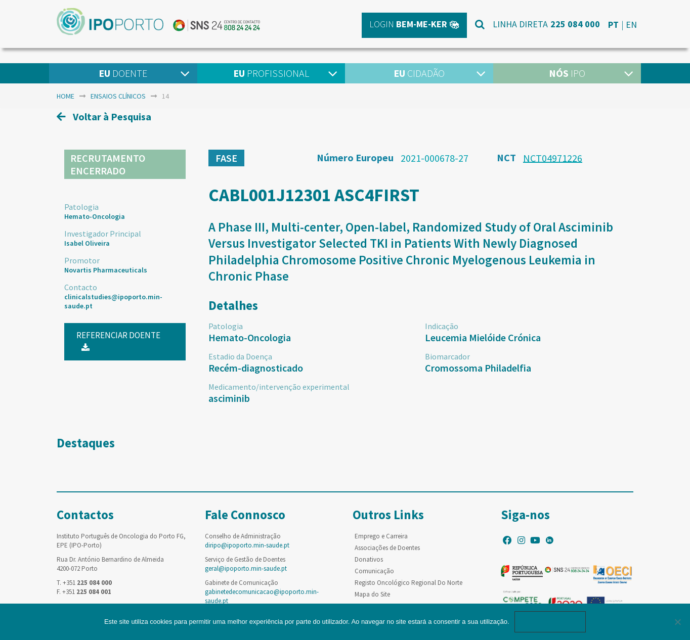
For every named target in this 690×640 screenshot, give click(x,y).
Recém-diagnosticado (255, 367)
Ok (550, 621)
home (65, 96)
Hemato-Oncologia (94, 216)
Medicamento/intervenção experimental (279, 387)
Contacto (80, 287)
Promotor (82, 260)
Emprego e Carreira (381, 536)
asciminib (229, 398)
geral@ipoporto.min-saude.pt (246, 568)
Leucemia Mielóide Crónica (483, 337)
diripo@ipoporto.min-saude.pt (247, 545)
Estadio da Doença (240, 356)
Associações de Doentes (387, 547)
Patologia (81, 207)
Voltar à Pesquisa (104, 116)
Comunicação (374, 571)
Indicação (441, 326)
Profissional (271, 73)
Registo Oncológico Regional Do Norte (408, 582)
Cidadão (419, 73)
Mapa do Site (372, 594)
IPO (567, 73)
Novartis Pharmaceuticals (105, 270)
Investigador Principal (102, 233)
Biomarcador (447, 356)
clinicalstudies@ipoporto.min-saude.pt (113, 301)
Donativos (369, 559)
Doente (123, 73)
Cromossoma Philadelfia (478, 367)
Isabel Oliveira (87, 243)
